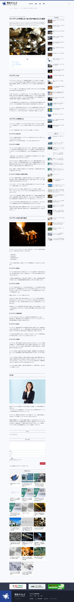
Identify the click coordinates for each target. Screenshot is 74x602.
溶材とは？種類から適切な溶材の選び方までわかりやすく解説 (58, 70)
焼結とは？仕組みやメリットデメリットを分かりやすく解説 (58, 59)
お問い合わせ (46, 598)
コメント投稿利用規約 (38, 598)
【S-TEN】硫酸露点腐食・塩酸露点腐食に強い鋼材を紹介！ (58, 87)
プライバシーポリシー (53, 598)
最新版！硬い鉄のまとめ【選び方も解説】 (58, 31)
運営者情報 (31, 598)
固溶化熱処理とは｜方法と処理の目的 (58, 53)
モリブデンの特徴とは (16, 62)
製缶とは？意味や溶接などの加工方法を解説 (58, 48)
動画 (36, 3)
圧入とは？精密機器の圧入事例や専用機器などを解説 (58, 120)
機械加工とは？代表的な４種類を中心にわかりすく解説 (58, 37)
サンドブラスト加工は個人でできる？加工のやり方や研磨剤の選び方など (58, 92)
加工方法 (31, 3)
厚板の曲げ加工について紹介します (58, 114)
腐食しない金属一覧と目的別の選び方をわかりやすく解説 (58, 42)
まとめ (13, 66)
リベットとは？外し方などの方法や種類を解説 (58, 20)
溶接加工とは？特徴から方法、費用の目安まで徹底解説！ (58, 125)
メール (10, 453)
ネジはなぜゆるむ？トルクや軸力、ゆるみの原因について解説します (58, 103)
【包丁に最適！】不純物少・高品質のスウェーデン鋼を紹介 (58, 109)
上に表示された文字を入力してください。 (15, 459)
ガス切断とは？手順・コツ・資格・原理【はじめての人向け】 (58, 26)
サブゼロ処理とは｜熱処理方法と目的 (58, 75)
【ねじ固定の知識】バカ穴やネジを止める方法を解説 (58, 65)
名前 (10, 451)
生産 (40, 3)
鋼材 (44, 3)
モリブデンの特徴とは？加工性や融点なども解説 (28, 8)
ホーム (10, 8)
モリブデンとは (14, 61)
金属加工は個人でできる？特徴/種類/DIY (58, 81)
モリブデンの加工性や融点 (16, 64)
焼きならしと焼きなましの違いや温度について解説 (58, 98)
